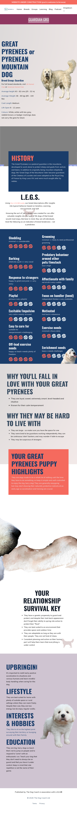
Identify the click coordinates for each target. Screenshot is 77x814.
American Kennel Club (17, 87)
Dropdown (67, 9)
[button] (40, 19)
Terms (34, 805)
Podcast (58, 9)
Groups (35, 9)
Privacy (42, 805)
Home (19, 9)
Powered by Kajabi (38, 809)
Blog (51, 9)
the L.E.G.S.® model (21, 203)
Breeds (27, 9)
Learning (43, 9)
